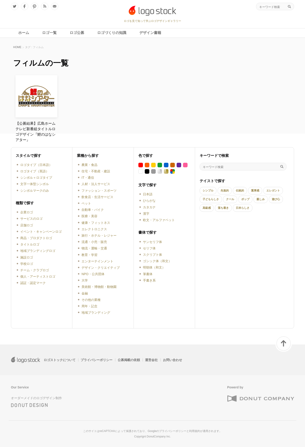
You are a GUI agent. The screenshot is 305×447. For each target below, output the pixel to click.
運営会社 (151, 360)
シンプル (208, 190)
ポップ (245, 199)
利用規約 (194, 431)
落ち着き (223, 207)
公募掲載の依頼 (129, 360)
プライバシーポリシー (96, 360)
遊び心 (276, 199)
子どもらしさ (211, 199)
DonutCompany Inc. (159, 436)
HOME (17, 47)
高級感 (207, 207)
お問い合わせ (172, 360)
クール (230, 199)
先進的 (225, 190)
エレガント (273, 190)
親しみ (261, 199)
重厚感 (255, 190)
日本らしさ (242, 207)
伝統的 (240, 190)
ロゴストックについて (60, 360)
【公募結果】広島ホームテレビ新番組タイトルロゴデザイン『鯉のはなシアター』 (35, 131)
